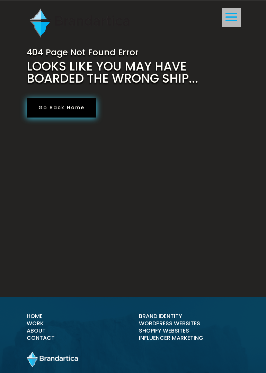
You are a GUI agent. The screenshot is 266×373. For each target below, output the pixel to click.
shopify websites (164, 331)
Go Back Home (61, 107)
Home (35, 316)
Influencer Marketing (171, 338)
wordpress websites (169, 323)
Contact (41, 338)
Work (35, 323)
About (36, 331)
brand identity (160, 316)
